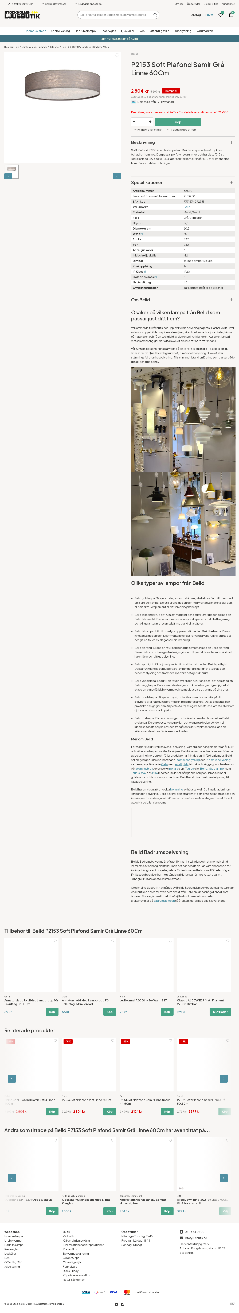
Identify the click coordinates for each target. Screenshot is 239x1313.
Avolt (134, 38)
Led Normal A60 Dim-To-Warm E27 (143, 1000)
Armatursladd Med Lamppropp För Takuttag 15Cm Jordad (86, 1002)
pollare (174, 768)
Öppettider (193, 3)
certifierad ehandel (147, 1292)
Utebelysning (60, 31)
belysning (176, 789)
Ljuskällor (127, 31)
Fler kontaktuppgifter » (195, 1244)
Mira (155, 773)
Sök (155, 15)
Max (143, 773)
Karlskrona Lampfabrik (73, 1196)
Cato (164, 764)
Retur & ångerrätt (74, 1279)
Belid (134, 54)
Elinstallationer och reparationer (83, 1245)
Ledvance (182, 996)
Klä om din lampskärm (76, 1240)
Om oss (179, 3)
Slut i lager (220, 1012)
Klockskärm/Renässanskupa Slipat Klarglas (86, 1201)
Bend (203, 768)
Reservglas (108, 31)
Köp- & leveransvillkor (76, 1275)
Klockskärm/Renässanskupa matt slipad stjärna (143, 1201)
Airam (122, 996)
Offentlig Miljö (159, 31)
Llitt (179, 1196)
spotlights (182, 764)
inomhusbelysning (188, 760)
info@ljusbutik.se (196, 1238)
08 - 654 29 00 (194, 1232)
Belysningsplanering (76, 1253)
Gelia (7, 996)
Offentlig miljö (72, 1262)
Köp (178, 122)
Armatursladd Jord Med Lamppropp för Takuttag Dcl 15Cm (31, 1002)
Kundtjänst (228, 3)
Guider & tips (210, 3)
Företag (195, 15)
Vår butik (68, 1236)
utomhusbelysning (218, 760)
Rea (142, 31)
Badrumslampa (85, 31)
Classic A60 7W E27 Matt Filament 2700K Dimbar (200, 1002)
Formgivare (70, 1266)
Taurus (189, 768)
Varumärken (205, 31)
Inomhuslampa (36, 31)
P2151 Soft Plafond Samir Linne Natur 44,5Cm (145, 1101)
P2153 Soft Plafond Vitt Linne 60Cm (86, 1100)
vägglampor (217, 768)
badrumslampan (164, 900)
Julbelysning (182, 31)
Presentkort (71, 1249)
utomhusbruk (144, 768)
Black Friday (71, 1271)
